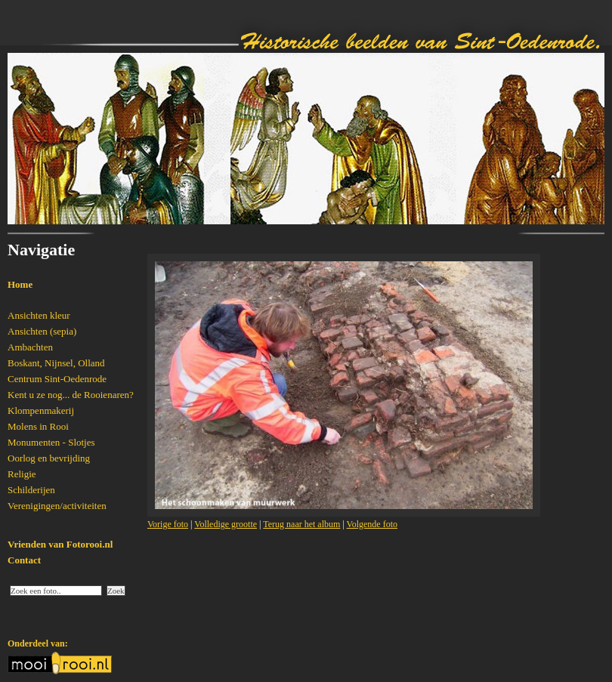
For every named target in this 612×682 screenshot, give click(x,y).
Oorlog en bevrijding (49, 458)
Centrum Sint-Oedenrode (57, 378)
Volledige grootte (225, 524)
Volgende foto (372, 524)
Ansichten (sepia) (42, 331)
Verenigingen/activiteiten (57, 505)
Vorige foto (167, 524)
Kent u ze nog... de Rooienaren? (71, 394)
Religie (22, 474)
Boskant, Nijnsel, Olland (56, 363)
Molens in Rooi (38, 426)
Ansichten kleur (39, 315)
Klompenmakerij (41, 410)
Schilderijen (31, 489)
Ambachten (30, 347)
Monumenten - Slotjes (51, 442)
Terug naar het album (301, 524)
